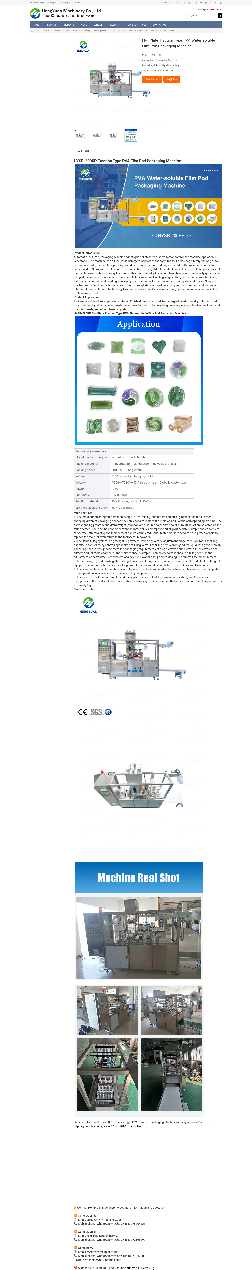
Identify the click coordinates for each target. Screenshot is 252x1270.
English (203, 10)
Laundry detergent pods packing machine (91, 31)
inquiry (187, 2)
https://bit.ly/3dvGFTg (140, 1268)
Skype (220, 2)
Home (36, 24)
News (84, 24)
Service (98, 24)
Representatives (136, 24)
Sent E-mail (152, 79)
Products (68, 24)
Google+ (206, 2)
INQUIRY (172, 79)
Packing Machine (61, 31)
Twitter (201, 2)
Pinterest (216, 2)
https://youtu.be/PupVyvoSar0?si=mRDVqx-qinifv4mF (108, 1126)
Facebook (196, 2)
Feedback (114, 24)
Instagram (211, 2)
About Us (166, 2)
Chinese (216, 10)
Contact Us (177, 2)
